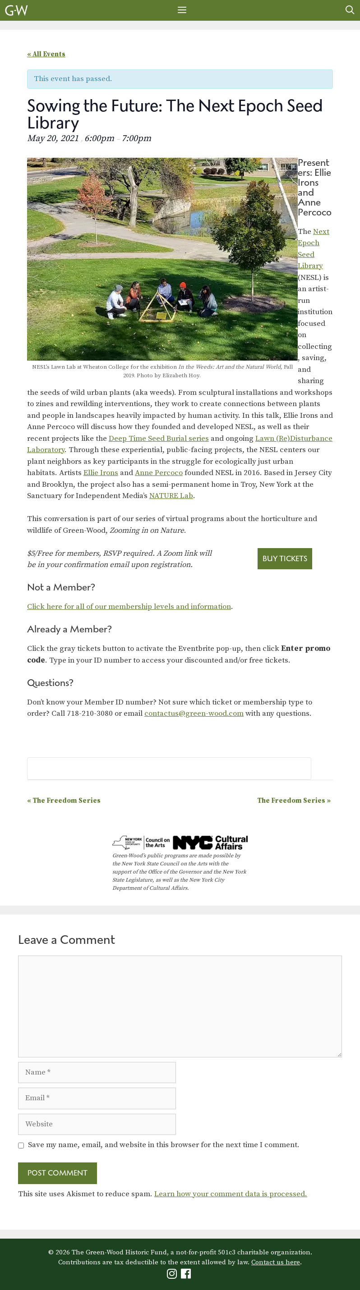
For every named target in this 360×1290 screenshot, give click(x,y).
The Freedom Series (64, 800)
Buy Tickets (285, 558)
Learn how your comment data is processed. (230, 1194)
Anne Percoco (159, 473)
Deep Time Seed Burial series (159, 439)
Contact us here (275, 1262)
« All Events (46, 54)
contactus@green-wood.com (194, 713)
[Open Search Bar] (350, 10)
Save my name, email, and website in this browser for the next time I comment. (164, 1145)
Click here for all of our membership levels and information (129, 607)
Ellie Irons (100, 473)
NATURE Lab (171, 496)
